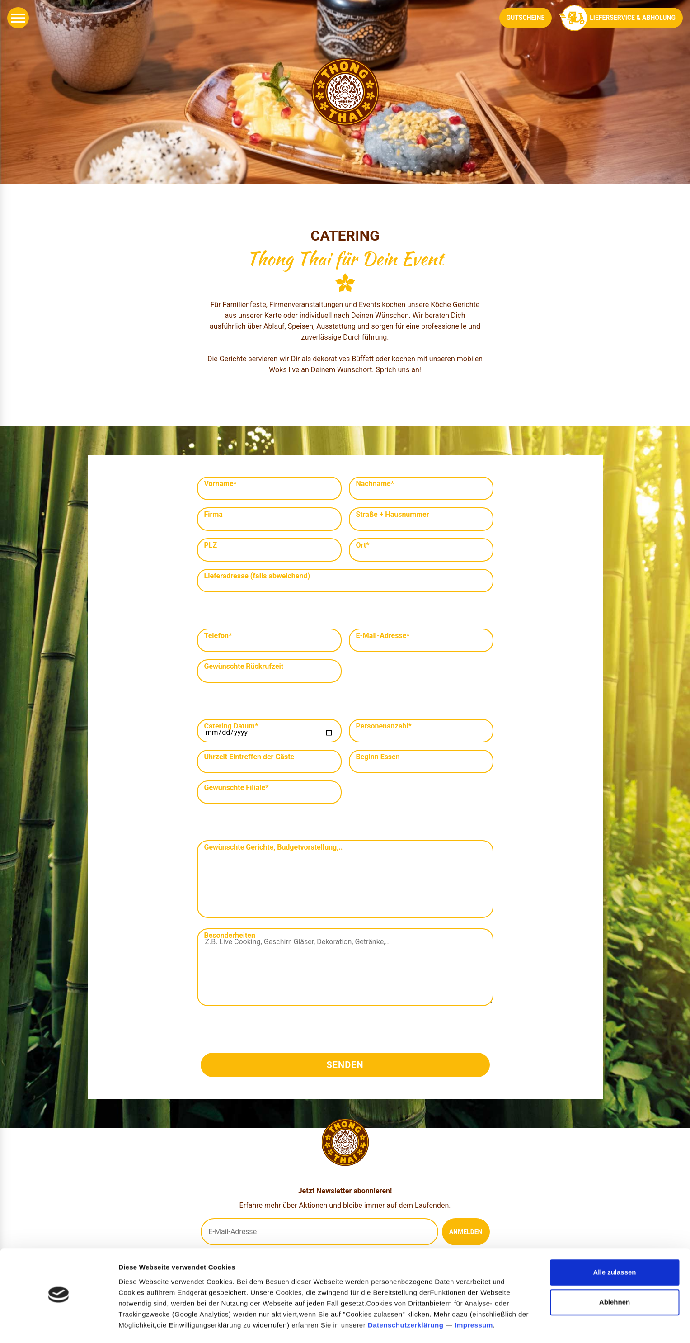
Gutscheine (526, 17)
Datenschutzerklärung (406, 1300)
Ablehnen (614, 1277)
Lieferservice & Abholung (621, 18)
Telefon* (218, 635)
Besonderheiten (229, 935)
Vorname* (220, 483)
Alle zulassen (614, 1248)
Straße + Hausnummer (392, 514)
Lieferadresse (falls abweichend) (257, 576)
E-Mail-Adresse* (383, 635)
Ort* (363, 545)
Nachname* (375, 483)
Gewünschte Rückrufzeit (244, 666)
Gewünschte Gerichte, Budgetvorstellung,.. (273, 847)
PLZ (210, 545)
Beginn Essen (378, 757)
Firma (213, 514)
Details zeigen (141, 1325)
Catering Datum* (231, 726)
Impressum (474, 1300)
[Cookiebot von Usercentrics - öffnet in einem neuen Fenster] (58, 1325)
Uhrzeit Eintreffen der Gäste (249, 757)
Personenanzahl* (384, 726)
